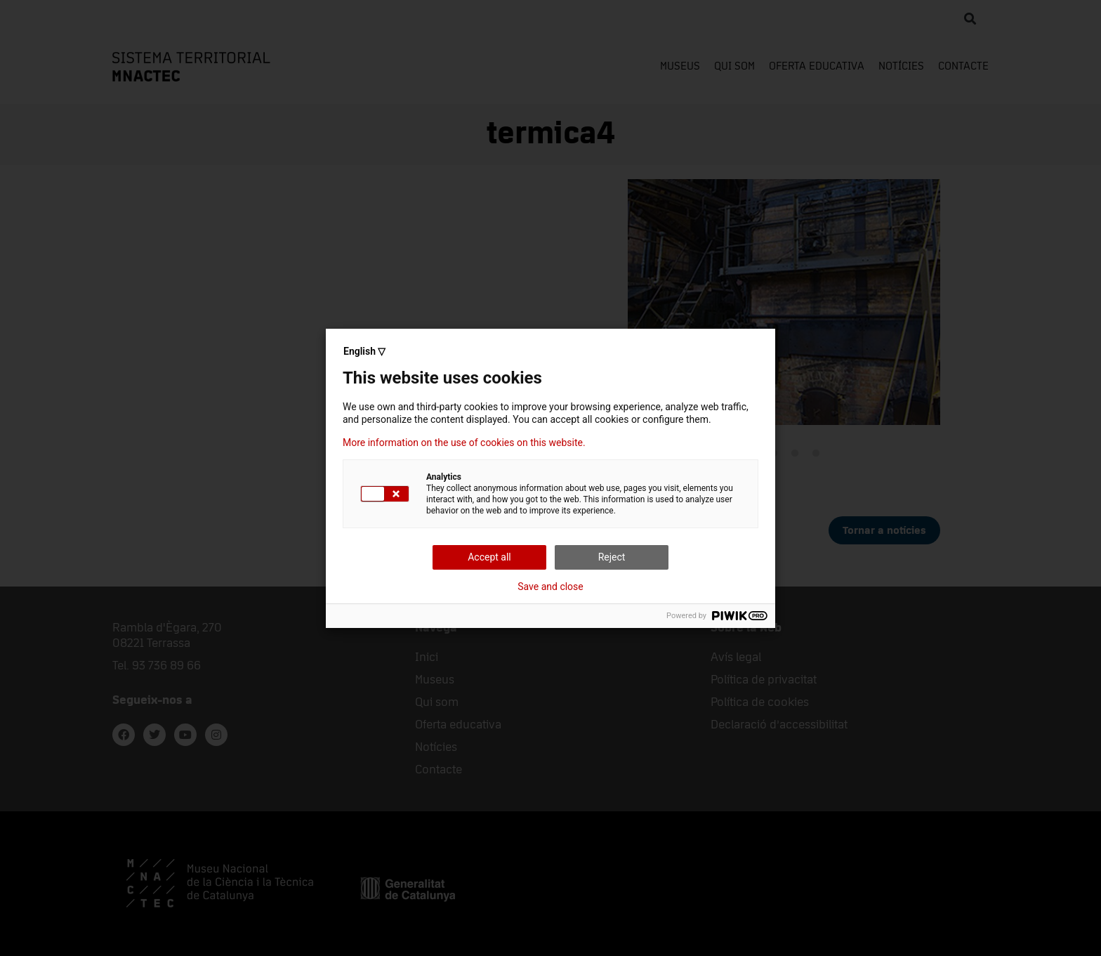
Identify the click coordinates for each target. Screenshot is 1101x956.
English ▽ (364, 351)
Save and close (550, 586)
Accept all (489, 557)
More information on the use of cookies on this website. (464, 442)
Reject (612, 557)
